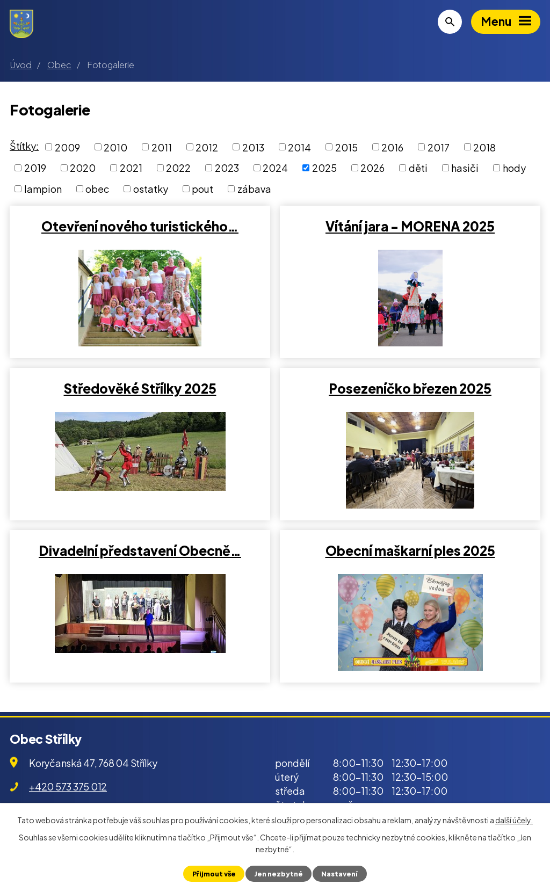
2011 (161, 147)
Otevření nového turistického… (139, 226)
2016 (392, 147)
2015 (346, 147)
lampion (43, 189)
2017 (439, 147)
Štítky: (24, 146)
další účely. (514, 820)
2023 (227, 168)
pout (202, 189)
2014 (299, 147)
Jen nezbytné (278, 873)
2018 (484, 147)
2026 (372, 168)
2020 (83, 168)
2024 (275, 168)
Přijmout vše (214, 873)
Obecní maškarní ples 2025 (410, 550)
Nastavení (339, 873)
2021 (131, 168)
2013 (253, 147)
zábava (254, 189)
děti (418, 168)
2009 (67, 147)
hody (514, 168)
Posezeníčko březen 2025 (410, 388)
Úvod (21, 64)
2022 (178, 168)
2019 (35, 168)
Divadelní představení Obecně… (140, 550)
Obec (59, 64)
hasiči (465, 168)
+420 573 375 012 (68, 786)
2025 (324, 168)
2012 (207, 147)
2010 (115, 147)
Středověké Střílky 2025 (140, 388)
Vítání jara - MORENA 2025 (410, 226)
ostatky (150, 189)
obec (97, 189)
